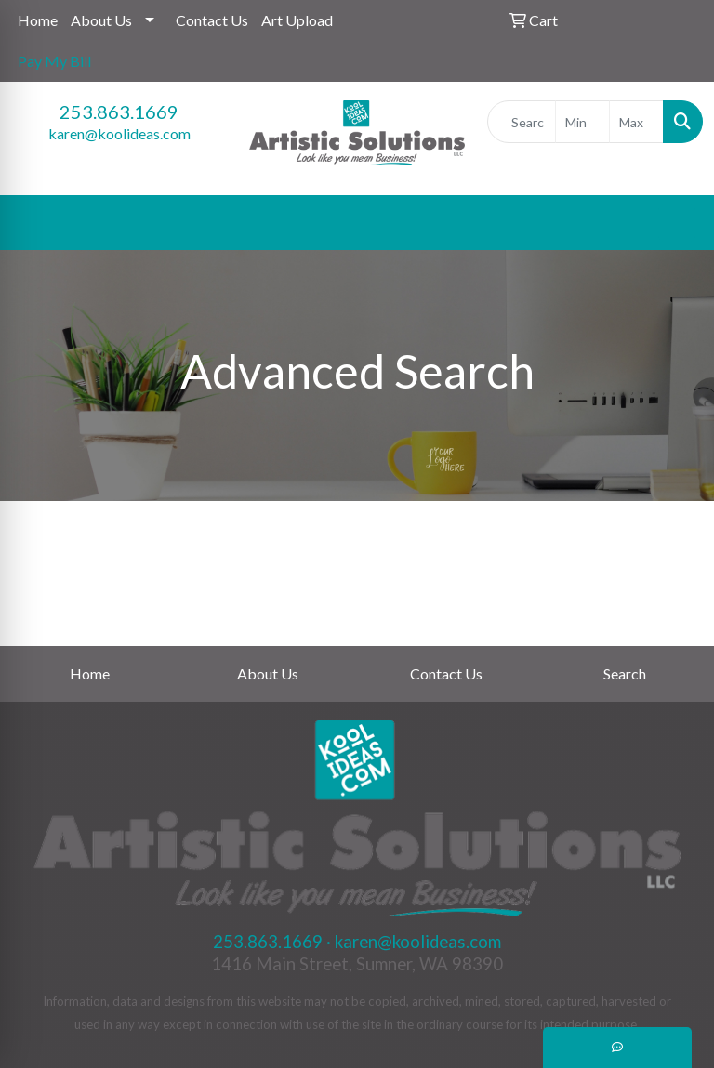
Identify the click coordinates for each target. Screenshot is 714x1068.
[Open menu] (676, 223)
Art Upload (297, 20)
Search (624, 673)
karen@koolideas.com (119, 133)
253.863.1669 (119, 111)
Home (38, 20)
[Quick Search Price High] (636, 121)
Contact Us (212, 20)
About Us (101, 20)
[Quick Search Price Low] (582, 121)
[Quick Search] (521, 121)
